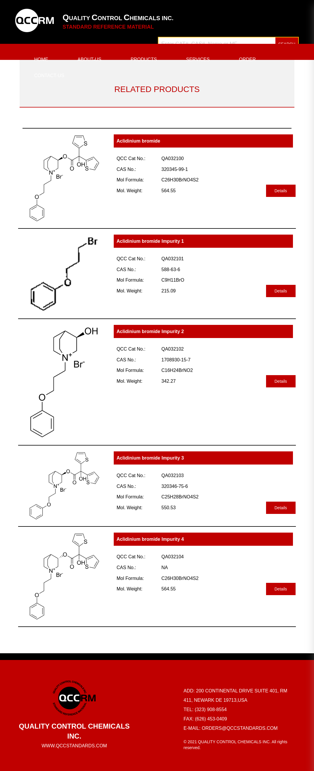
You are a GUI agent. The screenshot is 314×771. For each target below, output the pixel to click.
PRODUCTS (144, 59)
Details (281, 190)
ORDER (247, 59)
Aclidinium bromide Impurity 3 (150, 457)
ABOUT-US (89, 59)
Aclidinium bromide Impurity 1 (150, 241)
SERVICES (198, 59)
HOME (41, 59)
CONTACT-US (49, 75)
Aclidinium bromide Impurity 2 (150, 331)
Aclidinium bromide (138, 140)
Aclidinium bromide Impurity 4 (150, 539)
